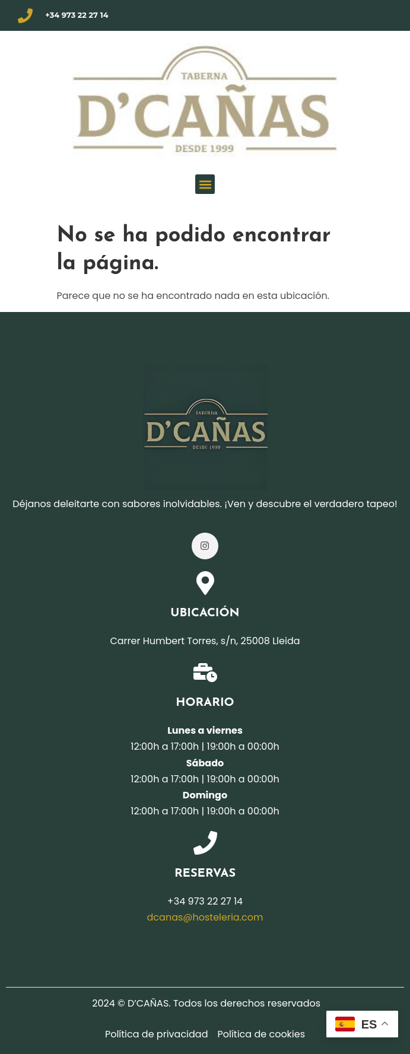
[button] (205, 184)
